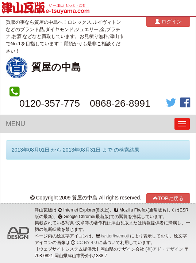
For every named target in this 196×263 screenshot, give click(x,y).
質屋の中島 (56, 67)
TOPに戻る (168, 198)
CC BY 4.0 (87, 242)
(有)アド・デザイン (164, 249)
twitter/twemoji (114, 236)
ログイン (168, 21)
